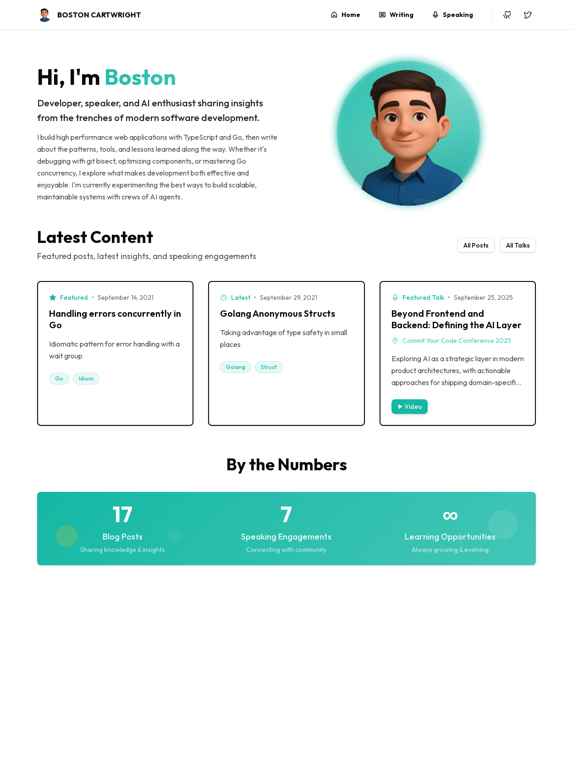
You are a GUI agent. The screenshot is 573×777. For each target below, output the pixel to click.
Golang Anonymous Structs (277, 313)
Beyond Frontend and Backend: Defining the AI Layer (456, 319)
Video (409, 406)
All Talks (518, 245)
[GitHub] (507, 14)
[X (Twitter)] (527, 14)
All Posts (476, 245)
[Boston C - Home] (89, 14)
